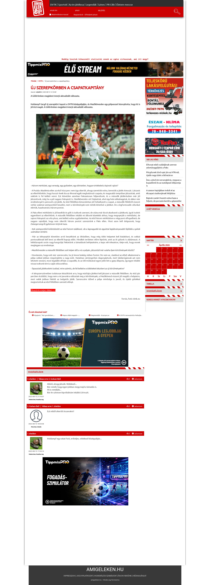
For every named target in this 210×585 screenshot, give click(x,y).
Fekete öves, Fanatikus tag (36, 399)
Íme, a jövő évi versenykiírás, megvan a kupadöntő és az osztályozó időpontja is (163, 183)
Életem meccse (124, 4)
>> (180, 245)
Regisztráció (78, 14)
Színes (101, 4)
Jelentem (137, 379)
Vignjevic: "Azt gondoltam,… (43, 315)
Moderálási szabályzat (105, 575)
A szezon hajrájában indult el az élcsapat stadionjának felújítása (160, 191)
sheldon (32, 379)
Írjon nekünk (125, 575)
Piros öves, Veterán (36, 427)
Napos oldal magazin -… (70, 315)
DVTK (53, 4)
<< (148, 245)
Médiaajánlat (139, 575)
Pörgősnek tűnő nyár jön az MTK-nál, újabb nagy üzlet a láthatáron (162, 173)
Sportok (62, 4)
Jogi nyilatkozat (84, 575)
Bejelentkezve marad (60, 14)
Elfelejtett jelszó (91, 14)
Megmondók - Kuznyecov (99, 315)
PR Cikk (111, 4)
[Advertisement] (105, 37)
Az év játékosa (76, 4)
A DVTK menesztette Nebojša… (130, 315)
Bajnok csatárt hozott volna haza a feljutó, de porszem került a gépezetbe (163, 199)
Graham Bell (34, 406)
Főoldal (33, 81)
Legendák (91, 4)
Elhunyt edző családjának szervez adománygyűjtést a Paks (161, 166)
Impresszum (69, 575)
